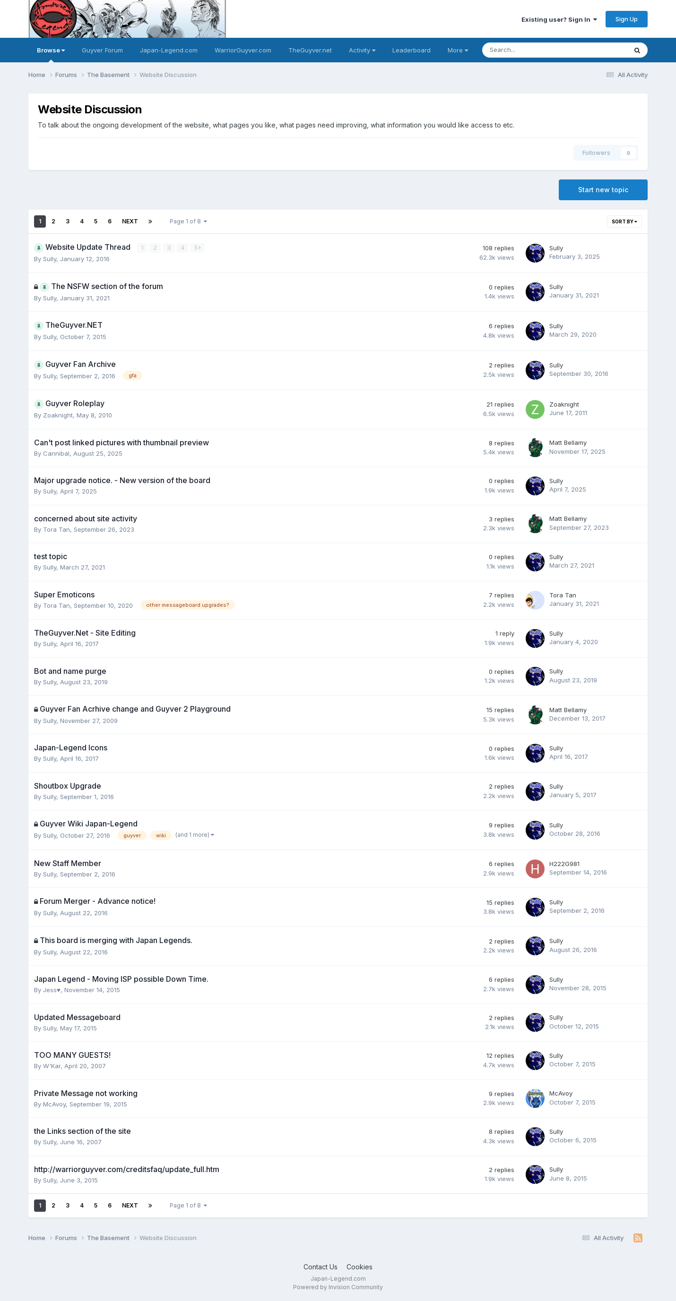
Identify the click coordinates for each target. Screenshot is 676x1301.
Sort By (624, 221)
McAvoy (54, 1103)
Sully (49, 259)
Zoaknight (58, 415)
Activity (362, 50)
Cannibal (56, 453)
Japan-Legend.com (169, 50)
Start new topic (603, 190)
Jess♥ (52, 990)
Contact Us (320, 1267)
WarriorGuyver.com (243, 50)
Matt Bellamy (568, 442)
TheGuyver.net (310, 50)
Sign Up (626, 19)
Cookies (360, 1267)
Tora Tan (56, 529)
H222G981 (564, 863)
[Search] (529, 50)
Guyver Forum (102, 50)
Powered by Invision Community (338, 1287)
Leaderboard (411, 50)
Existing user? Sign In (559, 19)
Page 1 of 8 (188, 221)
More (458, 50)
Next (130, 221)
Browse (51, 54)
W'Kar (52, 1066)
